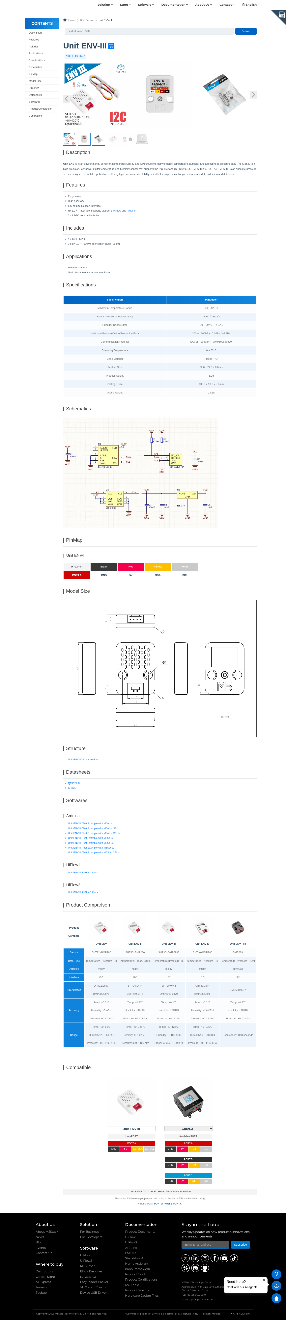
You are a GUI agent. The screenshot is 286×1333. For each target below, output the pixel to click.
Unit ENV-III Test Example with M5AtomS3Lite (94, 844)
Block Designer (91, 1284)
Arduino (131, 212)
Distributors (44, 1284)
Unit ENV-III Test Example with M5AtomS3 (92, 839)
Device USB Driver (93, 1305)
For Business (89, 1244)
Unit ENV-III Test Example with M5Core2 (91, 854)
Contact (225, 4)
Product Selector (137, 1303)
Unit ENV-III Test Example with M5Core (90, 849)
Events (41, 1260)
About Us (202, 4)
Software (144, 4)
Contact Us (44, 1266)
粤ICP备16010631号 (240, 1327)
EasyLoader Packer (94, 1295)
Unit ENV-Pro (238, 956)
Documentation (173, 4)
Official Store (45, 1289)
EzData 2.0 (88, 1289)
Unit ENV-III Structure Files (83, 769)
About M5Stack (47, 1244)
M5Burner (87, 1279)
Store (124, 4)
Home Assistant (136, 1276)
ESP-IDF (131, 1266)
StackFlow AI (134, 1271)
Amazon (42, 1300)
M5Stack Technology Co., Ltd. (70, 1327)
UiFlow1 (85, 1268)
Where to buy (49, 1276)
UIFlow (117, 212)
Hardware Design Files (141, 1308)
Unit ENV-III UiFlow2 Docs (83, 904)
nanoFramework (137, 1282)
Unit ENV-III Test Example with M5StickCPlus (94, 864)
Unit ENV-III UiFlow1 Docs (83, 884)
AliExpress (43, 1295)
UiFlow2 (86, 1273)
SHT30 (72, 798)
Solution (104, 4)
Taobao (41, 1305)
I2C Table (132, 1297)
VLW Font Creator (93, 1300)
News (40, 1250)
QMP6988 (74, 793)
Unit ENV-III (169, 956)
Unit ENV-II (135, 956)
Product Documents (140, 1244)
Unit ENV (101, 956)
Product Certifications (141, 1292)
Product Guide (136, 1287)
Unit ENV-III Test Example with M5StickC (91, 859)
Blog (39, 1255)
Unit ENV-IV (202, 956)
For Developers (91, 1250)
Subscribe (240, 1257)
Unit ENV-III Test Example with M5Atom (90, 835)
